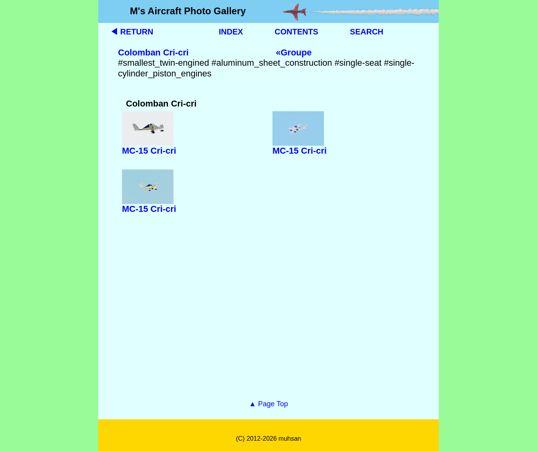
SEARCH (366, 31)
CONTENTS (296, 31)
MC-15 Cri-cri (149, 151)
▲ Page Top (268, 404)
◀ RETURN (131, 31)
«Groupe (293, 52)
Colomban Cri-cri (153, 52)
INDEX (231, 31)
